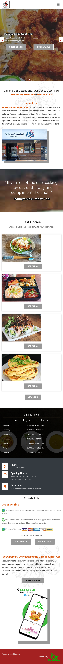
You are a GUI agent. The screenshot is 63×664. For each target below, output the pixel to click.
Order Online (15, 47)
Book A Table (43, 47)
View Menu (33, 397)
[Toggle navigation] (58, 4)
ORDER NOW (33, 266)
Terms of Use (7, 654)
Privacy (17, 654)
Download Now (33, 580)
